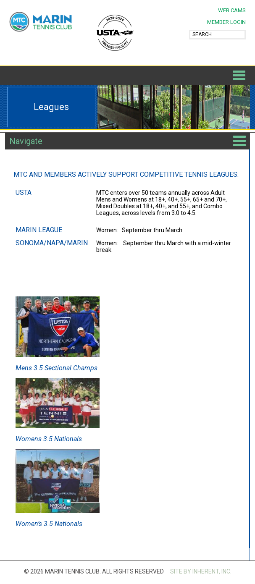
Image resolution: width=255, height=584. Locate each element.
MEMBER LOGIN (226, 22)
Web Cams (232, 10)
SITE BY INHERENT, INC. (200, 571)
